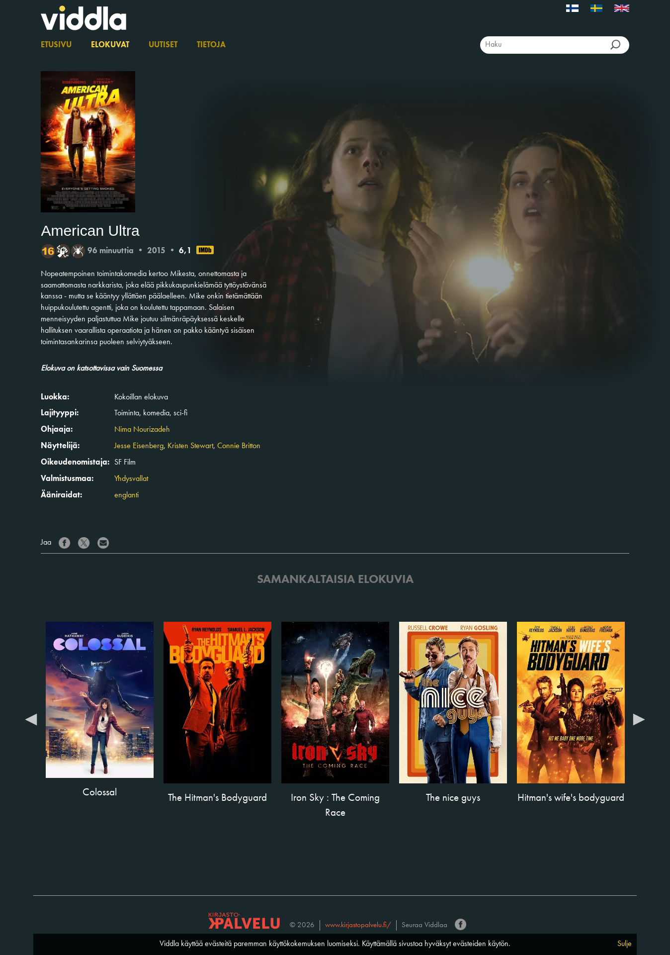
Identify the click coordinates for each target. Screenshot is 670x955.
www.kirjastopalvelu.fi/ (358, 925)
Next (639, 718)
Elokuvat (110, 45)
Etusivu (56, 45)
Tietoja (211, 45)
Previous (31, 718)
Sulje (624, 944)
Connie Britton (238, 446)
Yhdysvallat (131, 479)
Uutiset (163, 45)
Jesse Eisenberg (139, 446)
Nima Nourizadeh (142, 430)
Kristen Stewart (190, 446)
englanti (126, 495)
